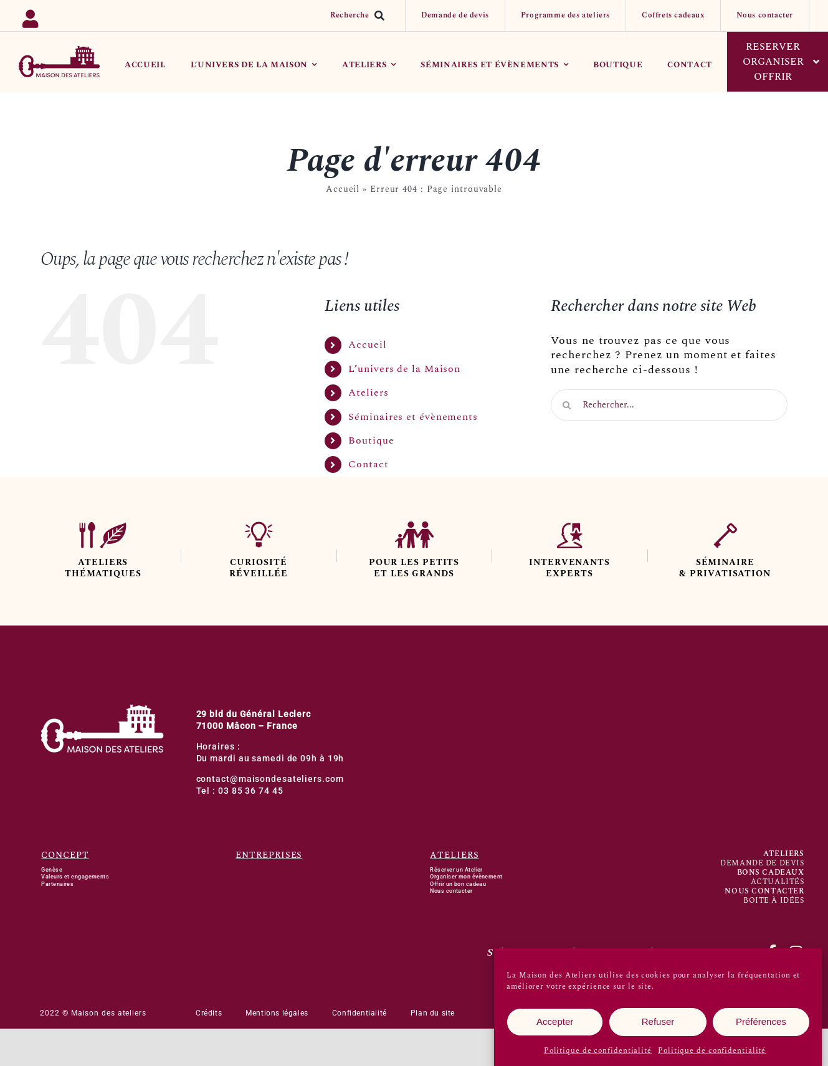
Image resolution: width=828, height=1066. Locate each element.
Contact (368, 464)
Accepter (554, 1024)
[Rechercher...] (669, 405)
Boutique (371, 440)
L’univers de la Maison (404, 368)
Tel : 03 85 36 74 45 (239, 791)
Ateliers (368, 392)
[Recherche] (360, 15)
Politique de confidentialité (598, 1053)
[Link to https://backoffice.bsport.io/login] (70, 16)
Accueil (342, 189)
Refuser (658, 1024)
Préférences (761, 1024)
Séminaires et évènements (413, 416)
